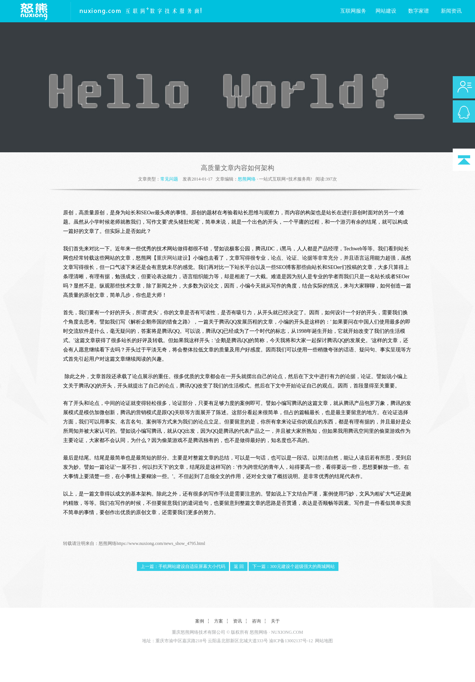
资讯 (237, 621)
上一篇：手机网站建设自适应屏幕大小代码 (183, 566)
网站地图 (324, 640)
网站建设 (386, 11)
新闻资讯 (451, 11)
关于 (275, 621)
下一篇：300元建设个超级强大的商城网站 (293, 566)
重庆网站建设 (172, 258)
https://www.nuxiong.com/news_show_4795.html (161, 543)
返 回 (239, 566)
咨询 (256, 621)
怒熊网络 (247, 179)
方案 (218, 621)
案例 (199, 621)
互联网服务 (353, 11)
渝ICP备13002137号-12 (291, 640)
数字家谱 (418, 11)
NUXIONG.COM (287, 632)
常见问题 (169, 179)
